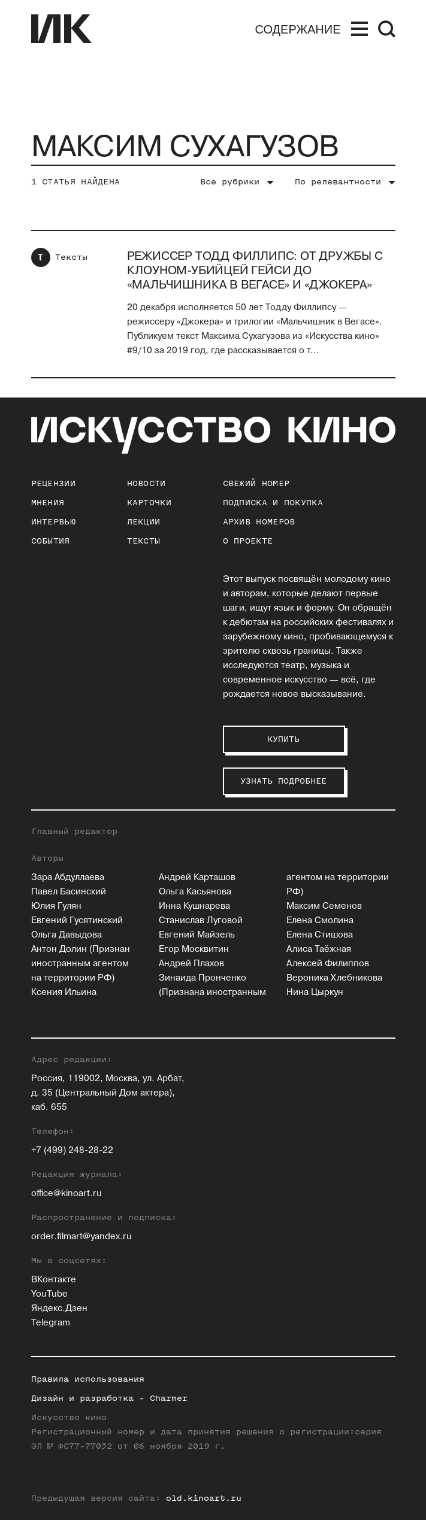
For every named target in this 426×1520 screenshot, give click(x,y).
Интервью (53, 521)
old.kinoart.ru (203, 1498)
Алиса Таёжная (318, 949)
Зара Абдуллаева (67, 877)
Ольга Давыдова (66, 935)
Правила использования (87, 1379)
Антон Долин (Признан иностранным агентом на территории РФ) (80, 963)
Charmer (169, 1398)
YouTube (49, 1294)
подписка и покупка (273, 502)
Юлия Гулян (56, 906)
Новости (146, 483)
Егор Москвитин (194, 949)
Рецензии (53, 483)
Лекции (144, 521)
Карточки (149, 502)
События (50, 540)
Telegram (50, 1322)
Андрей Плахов (191, 963)
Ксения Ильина (63, 992)
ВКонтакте (53, 1279)
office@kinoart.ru (66, 1193)
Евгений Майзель (197, 935)
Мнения (48, 502)
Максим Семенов (324, 906)
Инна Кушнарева (194, 906)
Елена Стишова (319, 935)
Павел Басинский (68, 891)
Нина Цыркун (314, 992)
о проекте (248, 540)
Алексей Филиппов (327, 963)
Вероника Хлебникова (334, 978)
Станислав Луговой (201, 920)
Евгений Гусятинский (77, 920)
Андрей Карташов (197, 877)
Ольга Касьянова (195, 891)
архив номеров (259, 521)
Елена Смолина (320, 920)
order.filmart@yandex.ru (81, 1236)
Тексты (71, 257)
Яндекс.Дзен (59, 1308)
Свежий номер (256, 483)
